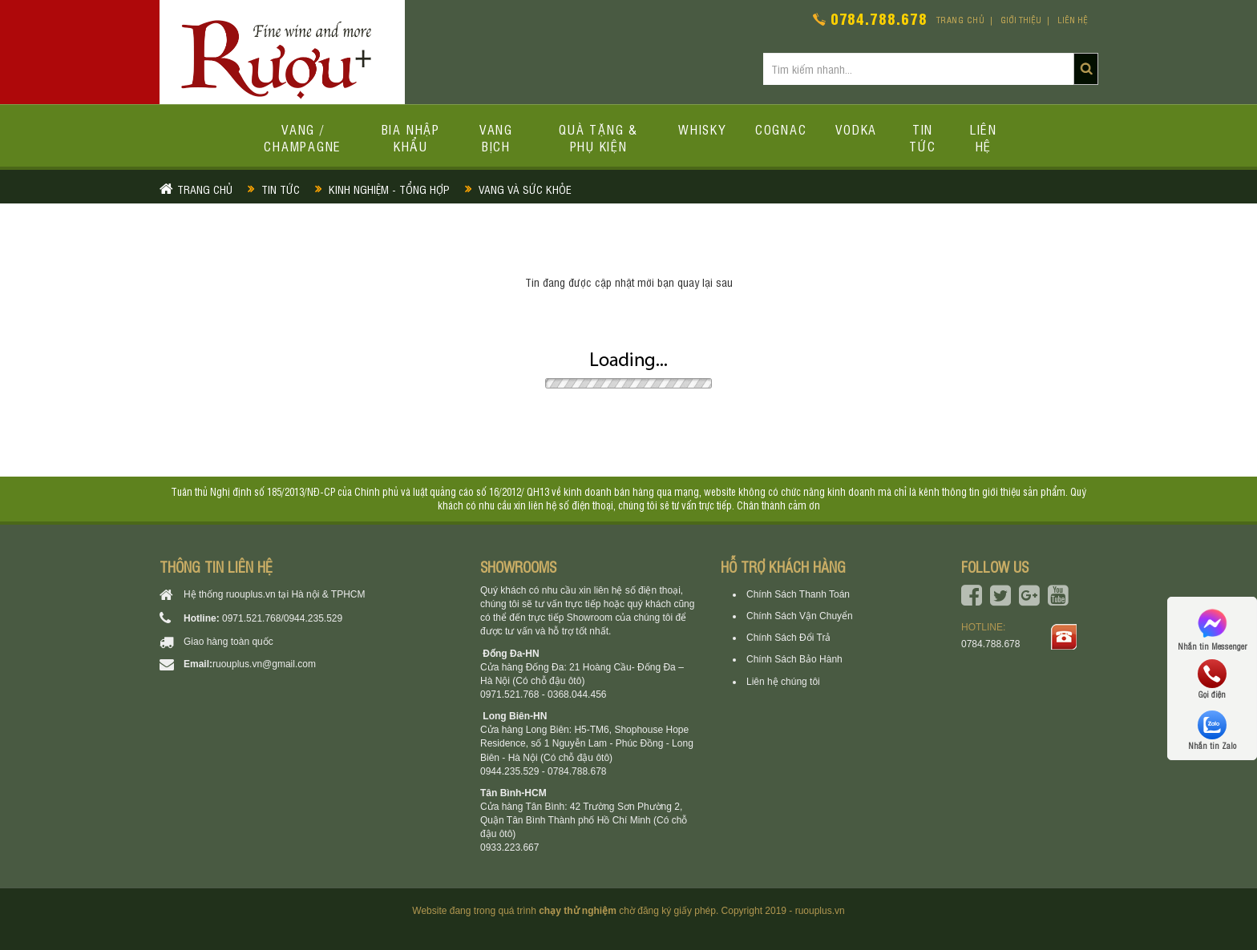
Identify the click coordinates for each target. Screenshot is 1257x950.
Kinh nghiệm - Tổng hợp (389, 188)
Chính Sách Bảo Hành (794, 659)
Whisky (702, 129)
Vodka (856, 129)
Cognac (781, 129)
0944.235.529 (313, 618)
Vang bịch (496, 137)
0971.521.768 (251, 618)
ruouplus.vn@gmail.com (264, 664)
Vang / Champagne (303, 137)
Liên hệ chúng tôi (783, 681)
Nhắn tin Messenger (1212, 628)
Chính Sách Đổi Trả (788, 637)
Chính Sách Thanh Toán (798, 594)
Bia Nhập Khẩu (411, 137)
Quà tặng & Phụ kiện (598, 137)
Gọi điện (1212, 679)
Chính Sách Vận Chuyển (799, 616)
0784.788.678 (879, 18)
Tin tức (922, 137)
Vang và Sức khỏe (525, 188)
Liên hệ (1072, 20)
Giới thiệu (1020, 20)
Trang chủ (960, 20)
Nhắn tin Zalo (1212, 730)
